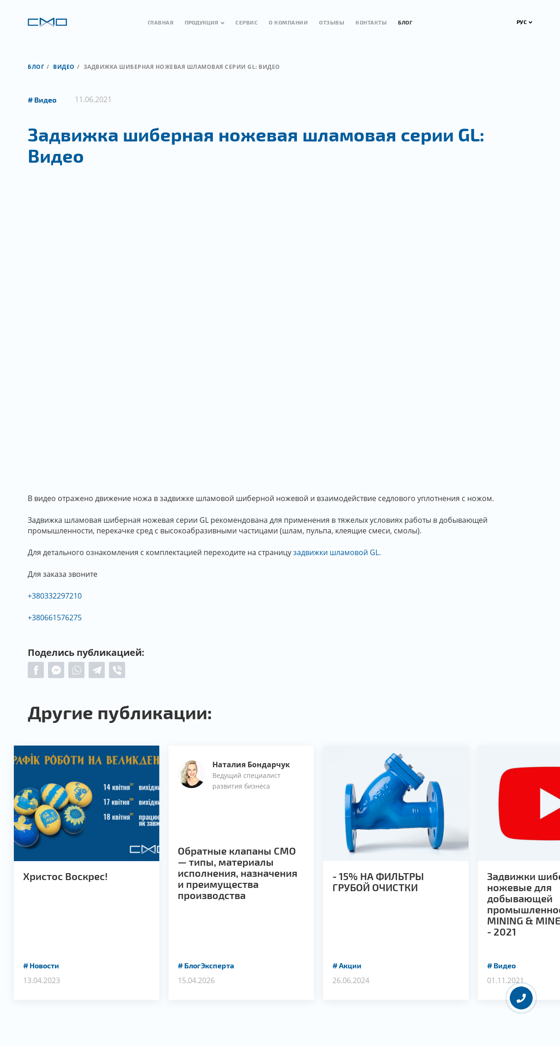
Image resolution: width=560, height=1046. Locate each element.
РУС (525, 21)
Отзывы (331, 22)
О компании (288, 22)
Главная (161, 22)
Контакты (371, 22)
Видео (64, 67)
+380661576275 (55, 617)
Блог (405, 22)
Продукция (201, 22)
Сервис (246, 22)
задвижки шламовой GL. (337, 552)
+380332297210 (55, 596)
